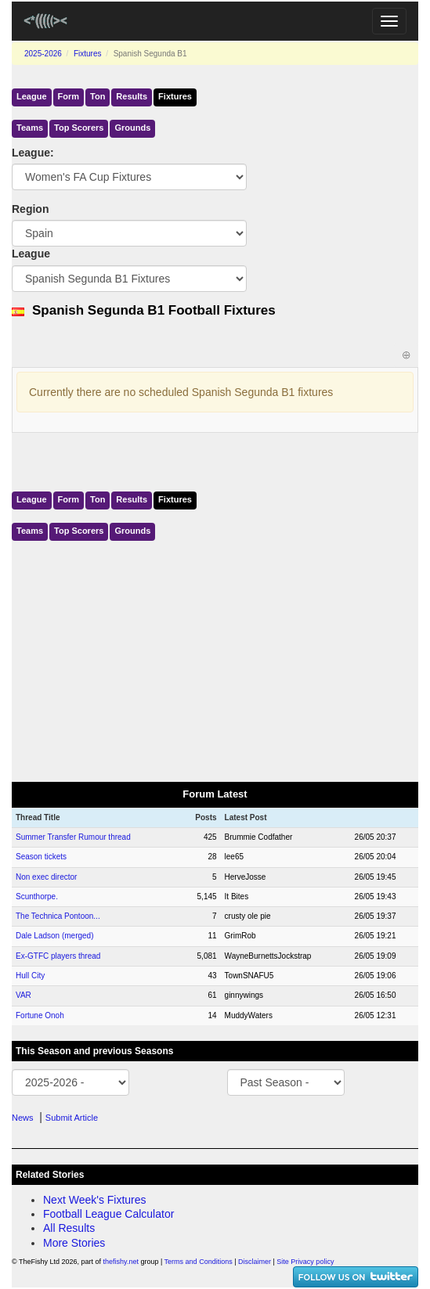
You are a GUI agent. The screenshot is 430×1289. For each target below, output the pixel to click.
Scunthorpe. (37, 896)
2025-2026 (43, 53)
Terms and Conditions (198, 1262)
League (31, 96)
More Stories (74, 1243)
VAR (23, 995)
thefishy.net (121, 1262)
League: (33, 152)
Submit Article (71, 1117)
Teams (29, 127)
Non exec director (46, 877)
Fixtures (88, 53)
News (23, 1117)
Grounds (132, 127)
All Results (69, 1228)
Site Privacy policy (305, 1262)
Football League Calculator (108, 1214)
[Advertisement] (215, 658)
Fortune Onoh (40, 1015)
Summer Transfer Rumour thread (73, 837)
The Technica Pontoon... (58, 916)
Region (30, 209)
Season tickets (41, 856)
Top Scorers (78, 127)
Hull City (30, 975)
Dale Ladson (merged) (55, 935)
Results (131, 96)
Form (69, 96)
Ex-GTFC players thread (58, 956)
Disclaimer (254, 1262)
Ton (97, 96)
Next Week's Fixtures (94, 1200)
